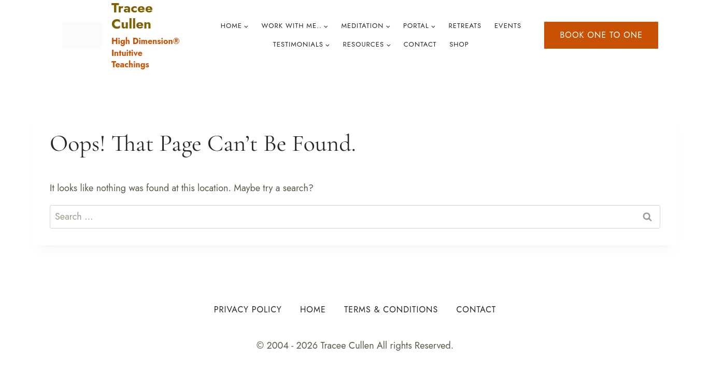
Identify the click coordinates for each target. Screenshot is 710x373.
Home (313, 309)
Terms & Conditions (391, 309)
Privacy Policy (248, 309)
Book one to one (601, 35)
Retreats (464, 26)
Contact (420, 44)
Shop (459, 44)
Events (507, 26)
